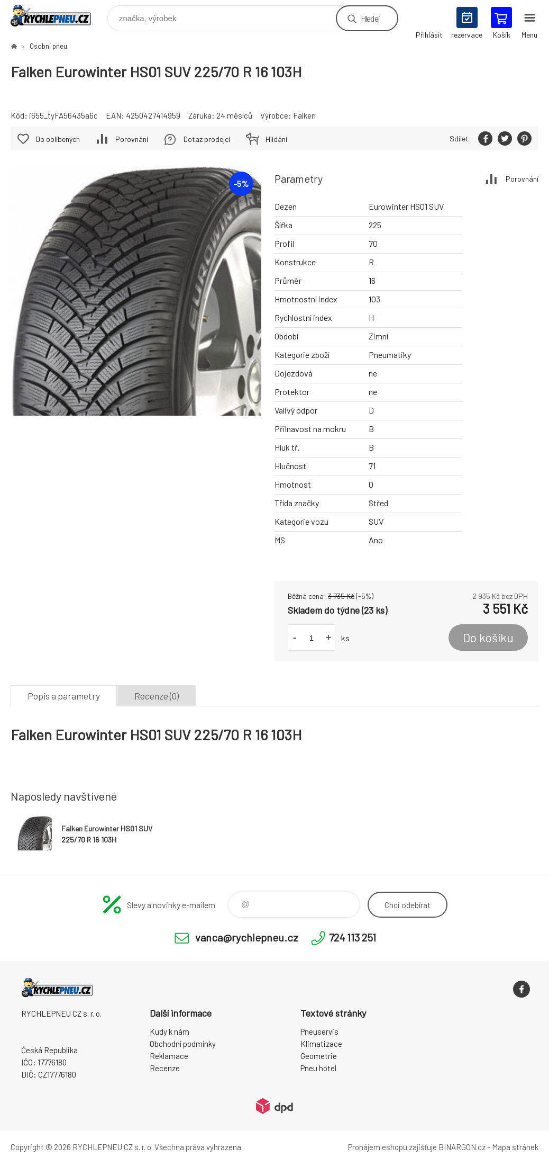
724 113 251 (352, 937)
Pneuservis (319, 1031)
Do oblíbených (58, 138)
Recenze (165, 1068)
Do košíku (488, 637)
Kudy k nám (169, 1031)
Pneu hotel (318, 1068)
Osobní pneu (48, 46)
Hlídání (276, 138)
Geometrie (318, 1056)
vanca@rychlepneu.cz (246, 937)
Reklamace (169, 1056)
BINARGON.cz (462, 1147)
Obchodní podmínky (183, 1043)
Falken (304, 115)
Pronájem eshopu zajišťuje (392, 1147)
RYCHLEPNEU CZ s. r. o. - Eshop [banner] (57, 15)
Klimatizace (321, 1043)
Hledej (370, 18)
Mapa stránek (515, 1147)
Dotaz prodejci (207, 138)
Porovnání (522, 178)
